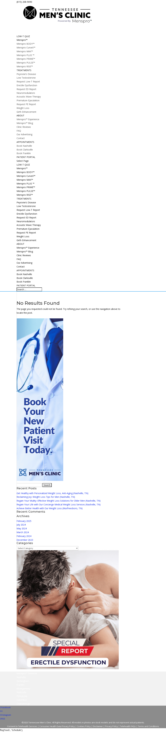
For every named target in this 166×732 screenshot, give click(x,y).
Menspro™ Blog (25, 123)
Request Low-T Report (28, 81)
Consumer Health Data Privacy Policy (57, 726)
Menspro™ (22, 168)
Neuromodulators (26, 92)
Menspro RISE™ (25, 66)
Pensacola (22, 696)
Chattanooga (23, 703)
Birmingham (23, 680)
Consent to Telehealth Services (22, 726)
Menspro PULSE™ (26, 62)
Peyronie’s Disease (26, 74)
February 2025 (24, 520)
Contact (21, 138)
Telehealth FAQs (128, 726)
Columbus (22, 699)
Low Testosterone (26, 77)
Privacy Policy (111, 726)
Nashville (21, 677)
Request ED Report (26, 89)
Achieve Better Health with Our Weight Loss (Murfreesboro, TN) (50, 508)
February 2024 (24, 536)
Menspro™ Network (27, 673)
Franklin (21, 684)
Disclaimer (98, 726)
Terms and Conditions (148, 726)
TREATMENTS (24, 198)
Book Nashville (24, 145)
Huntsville (21, 692)
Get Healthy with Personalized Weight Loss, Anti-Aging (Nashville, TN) (52, 493)
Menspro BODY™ (26, 43)
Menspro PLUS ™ (25, 55)
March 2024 (23, 532)
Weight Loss (23, 108)
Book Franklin (24, 153)
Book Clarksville (25, 149)
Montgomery (23, 688)
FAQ (19, 130)
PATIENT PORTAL (26, 285)
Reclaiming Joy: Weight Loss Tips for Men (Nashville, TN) (46, 496)
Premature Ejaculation (28, 100)
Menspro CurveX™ (26, 47)
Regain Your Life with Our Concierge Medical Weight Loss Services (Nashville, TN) (59, 504)
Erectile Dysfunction (27, 85)
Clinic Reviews (24, 126)
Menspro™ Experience (28, 119)
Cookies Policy (84, 726)
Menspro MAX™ (25, 51)
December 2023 (25, 539)
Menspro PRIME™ (26, 58)
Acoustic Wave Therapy (29, 96)
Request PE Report (26, 104)
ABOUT (20, 243)
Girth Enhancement (26, 111)
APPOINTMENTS (25, 270)
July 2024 (21, 524)
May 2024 (22, 528)
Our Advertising (24, 134)
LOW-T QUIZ (23, 164)
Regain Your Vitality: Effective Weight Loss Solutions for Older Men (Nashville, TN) (59, 500)
